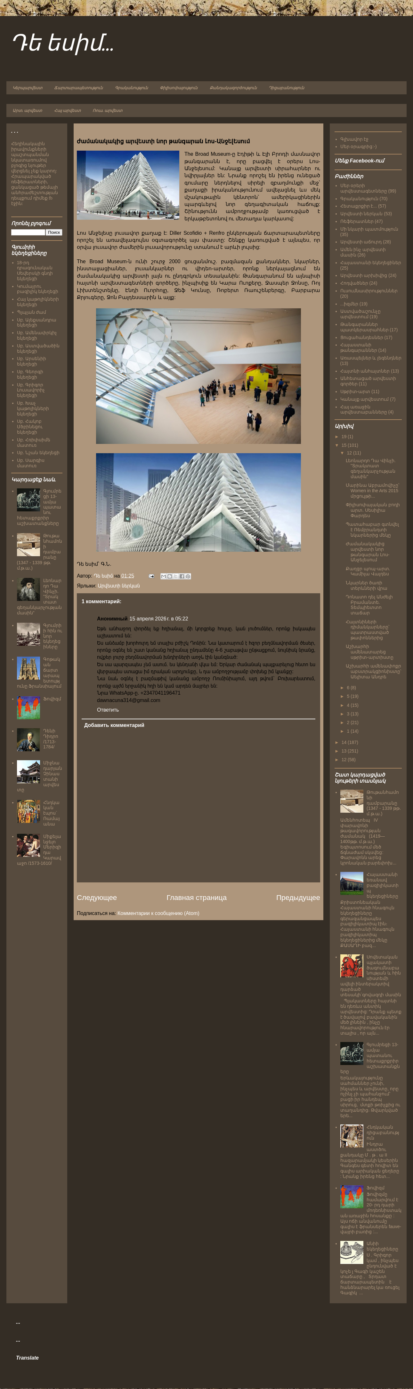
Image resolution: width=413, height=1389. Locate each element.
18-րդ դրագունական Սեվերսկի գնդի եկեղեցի (35, 270)
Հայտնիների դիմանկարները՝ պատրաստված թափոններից (367, 629)
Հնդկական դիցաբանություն (383, 1132)
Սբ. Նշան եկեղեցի (38, 452)
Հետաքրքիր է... (358, 206)
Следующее (97, 898)
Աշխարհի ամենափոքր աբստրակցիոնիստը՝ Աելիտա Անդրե (373, 671)
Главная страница (196, 898)
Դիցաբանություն (286, 88)
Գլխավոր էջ (354, 139)
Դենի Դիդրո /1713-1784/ (50, 738)
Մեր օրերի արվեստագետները (363, 188)
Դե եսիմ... (62, 44)
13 (345, 751)
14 (345, 742)
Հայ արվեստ (67, 110)
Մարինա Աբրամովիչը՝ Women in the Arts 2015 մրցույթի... (372, 491)
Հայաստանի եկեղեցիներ (370, 262)
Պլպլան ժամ (31, 312)
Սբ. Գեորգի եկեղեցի (30, 374)
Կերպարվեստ (27, 88)
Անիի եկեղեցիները (382, 1246)
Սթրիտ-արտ (355, 391)
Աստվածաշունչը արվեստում (360, 314)
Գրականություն (131, 88)
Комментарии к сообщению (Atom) (158, 913)
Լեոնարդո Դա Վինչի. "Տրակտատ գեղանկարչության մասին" (371, 468)
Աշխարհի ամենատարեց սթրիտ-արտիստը (369, 652)
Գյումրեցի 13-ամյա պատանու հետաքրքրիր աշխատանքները (370, 1058)
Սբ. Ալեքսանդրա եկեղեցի (37, 322)
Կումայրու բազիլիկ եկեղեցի (38, 289)
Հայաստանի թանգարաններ (358, 347)
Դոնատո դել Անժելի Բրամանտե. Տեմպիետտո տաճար (369, 604)
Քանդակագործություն (233, 88)
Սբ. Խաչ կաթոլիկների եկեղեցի (33, 408)
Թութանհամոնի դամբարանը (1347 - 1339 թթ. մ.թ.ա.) (384, 803)
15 (345, 445)
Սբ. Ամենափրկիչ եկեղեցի (37, 335)
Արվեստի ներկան (119, 585)
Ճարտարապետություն (78, 88)
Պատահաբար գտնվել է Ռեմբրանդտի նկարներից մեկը (372, 530)
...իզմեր (349, 303)
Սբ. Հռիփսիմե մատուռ (34, 442)
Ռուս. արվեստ (107, 110)
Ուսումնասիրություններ (369, 290)
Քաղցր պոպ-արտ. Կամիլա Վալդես (368, 571)
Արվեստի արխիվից (363, 275)
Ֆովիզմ (52, 698)
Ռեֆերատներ (357, 221)
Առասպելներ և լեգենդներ (371, 357)
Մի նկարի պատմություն (369, 229)
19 (345, 436)
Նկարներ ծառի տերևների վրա (366, 585)
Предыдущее (298, 898)
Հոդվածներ (354, 283)
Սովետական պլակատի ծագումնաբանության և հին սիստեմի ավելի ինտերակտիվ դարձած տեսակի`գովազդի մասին (370, 975)
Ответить (108, 710)
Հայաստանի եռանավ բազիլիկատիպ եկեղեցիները (383, 885)
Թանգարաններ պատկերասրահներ (364, 327)
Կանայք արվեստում (364, 399)
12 (350, 452)
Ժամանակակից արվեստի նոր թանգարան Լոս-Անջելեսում (368, 551)
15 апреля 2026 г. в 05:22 (159, 618)
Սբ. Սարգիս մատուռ (31, 463)
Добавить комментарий (114, 725)
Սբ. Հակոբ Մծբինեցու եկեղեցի (30, 427)
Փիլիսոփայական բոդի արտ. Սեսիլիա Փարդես (373, 510)
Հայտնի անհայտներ (365, 371)
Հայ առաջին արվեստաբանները (363, 409)
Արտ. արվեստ (27, 110)
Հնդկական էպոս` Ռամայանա (51, 813)
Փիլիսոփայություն (179, 88)
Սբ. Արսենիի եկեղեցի (31, 361)
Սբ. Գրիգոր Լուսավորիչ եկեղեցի (31, 390)
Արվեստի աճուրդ (361, 241)
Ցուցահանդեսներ (361, 337)
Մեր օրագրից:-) (358, 146)
